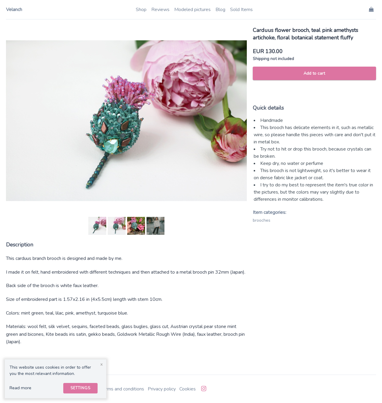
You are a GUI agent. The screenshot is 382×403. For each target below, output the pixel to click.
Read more (20, 388)
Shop (141, 9)
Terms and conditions (122, 389)
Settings (80, 388)
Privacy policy (162, 389)
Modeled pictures (192, 9)
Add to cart (314, 73)
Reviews (160, 9)
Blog (220, 9)
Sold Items (241, 9)
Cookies (187, 389)
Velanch (14, 9)
